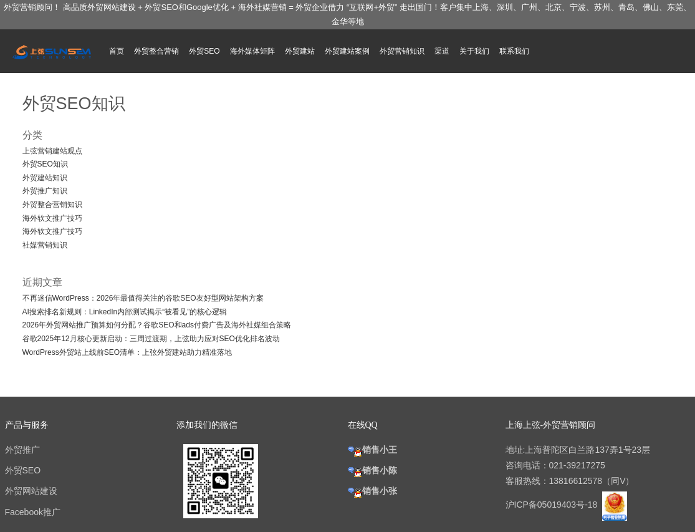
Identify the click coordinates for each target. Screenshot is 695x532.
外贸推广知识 (44, 190)
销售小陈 (372, 470)
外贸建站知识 (44, 177)
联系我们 (514, 51)
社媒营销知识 (44, 245)
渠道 (441, 51)
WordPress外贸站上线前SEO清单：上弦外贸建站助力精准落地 (127, 352)
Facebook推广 (32, 512)
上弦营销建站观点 (52, 151)
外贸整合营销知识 (52, 204)
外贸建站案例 (347, 51)
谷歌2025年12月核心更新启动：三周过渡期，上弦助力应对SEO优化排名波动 (151, 338)
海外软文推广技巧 (52, 218)
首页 (116, 51)
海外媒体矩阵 (252, 51)
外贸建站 (300, 51)
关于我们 (474, 51)
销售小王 (372, 450)
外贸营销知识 (402, 51)
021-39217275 (577, 465)
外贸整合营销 (156, 51)
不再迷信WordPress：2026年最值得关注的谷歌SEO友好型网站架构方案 (143, 298)
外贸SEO (204, 51)
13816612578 (576, 481)
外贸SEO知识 (45, 164)
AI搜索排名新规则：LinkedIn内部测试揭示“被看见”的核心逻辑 (125, 311)
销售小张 (372, 491)
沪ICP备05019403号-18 (553, 505)
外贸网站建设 (31, 491)
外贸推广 (22, 450)
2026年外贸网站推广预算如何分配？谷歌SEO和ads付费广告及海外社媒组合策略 (156, 325)
